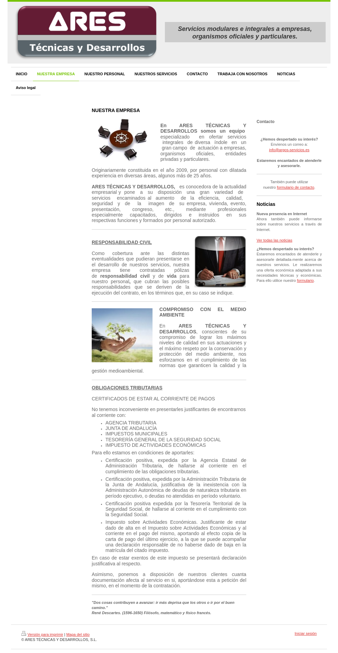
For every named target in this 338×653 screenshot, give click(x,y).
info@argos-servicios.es (289, 150)
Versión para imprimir (42, 634)
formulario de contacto (295, 187)
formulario (305, 280)
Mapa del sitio (78, 634)
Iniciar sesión (306, 633)
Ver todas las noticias (274, 240)
